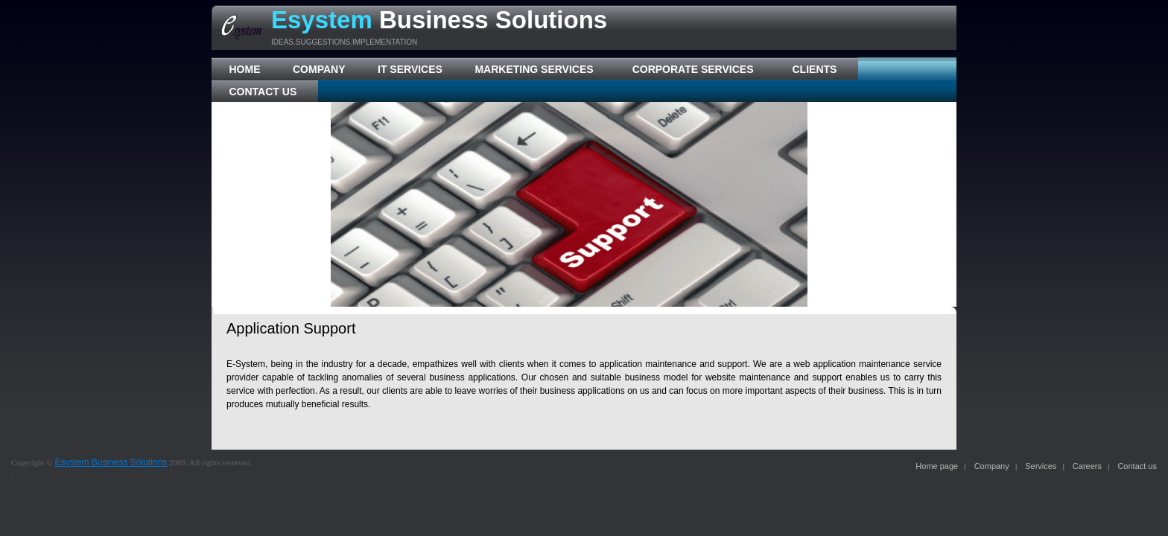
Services (1040, 466)
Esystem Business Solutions (110, 462)
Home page (936, 466)
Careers (1087, 466)
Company (991, 466)
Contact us (1137, 466)
